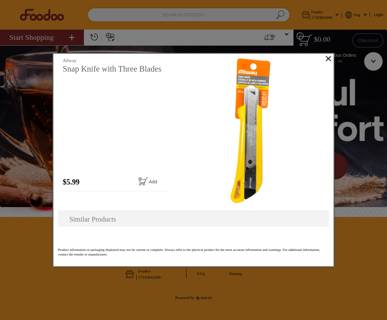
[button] (251, 130)
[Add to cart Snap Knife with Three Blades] (147, 181)
